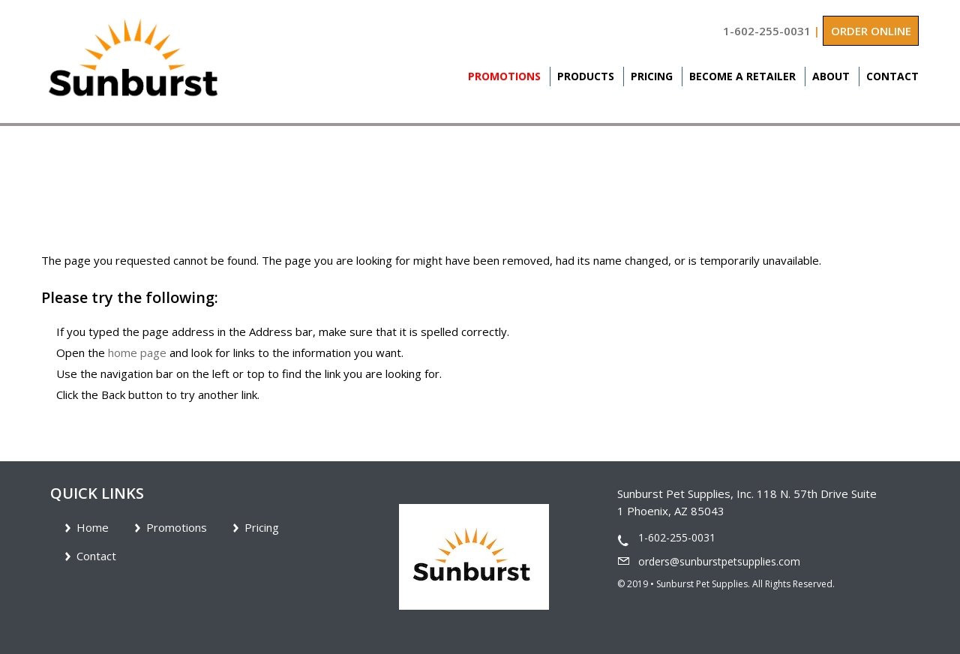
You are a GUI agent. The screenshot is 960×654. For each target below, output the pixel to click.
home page (137, 352)
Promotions (504, 76)
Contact (892, 76)
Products (585, 76)
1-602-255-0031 (767, 30)
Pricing (652, 76)
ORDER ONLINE (871, 30)
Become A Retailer (742, 76)
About (831, 76)
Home (92, 527)
